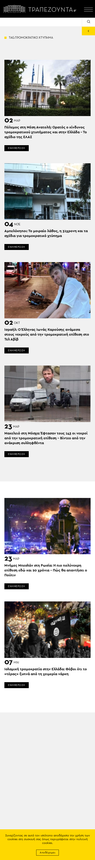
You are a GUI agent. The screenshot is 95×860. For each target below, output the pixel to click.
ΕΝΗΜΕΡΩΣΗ (16, 148)
